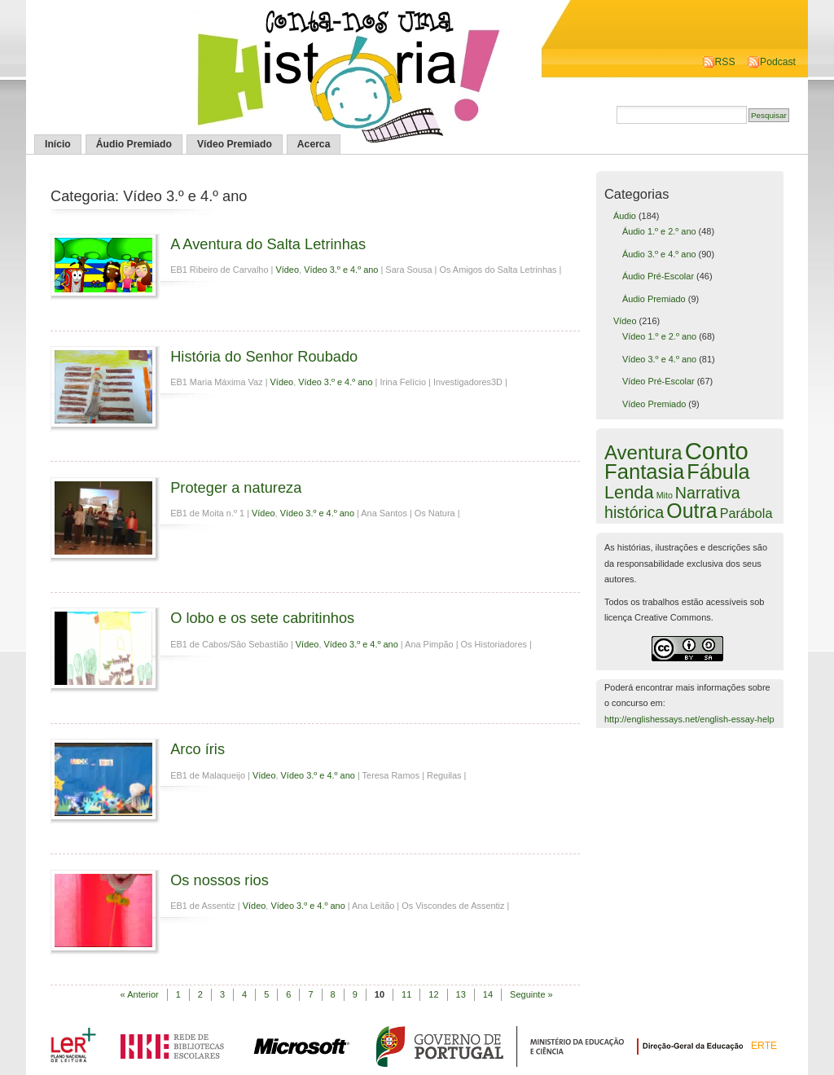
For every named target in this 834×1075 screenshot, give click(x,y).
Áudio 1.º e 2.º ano (659, 231)
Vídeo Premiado (234, 144)
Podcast (778, 62)
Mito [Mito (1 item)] (664, 495)
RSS (725, 62)
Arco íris (197, 748)
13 (461, 994)
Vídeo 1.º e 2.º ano (659, 336)
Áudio (624, 216)
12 (433, 994)
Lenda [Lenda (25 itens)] (629, 492)
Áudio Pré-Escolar (658, 276)
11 (406, 994)
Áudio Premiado (134, 144)
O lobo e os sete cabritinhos (262, 617)
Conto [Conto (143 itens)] (716, 450)
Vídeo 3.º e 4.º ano (341, 269)
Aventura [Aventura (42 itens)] (643, 452)
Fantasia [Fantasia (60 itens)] (644, 471)
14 (488, 994)
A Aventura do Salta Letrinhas (268, 243)
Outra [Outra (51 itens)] (691, 510)
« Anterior (140, 994)
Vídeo (287, 269)
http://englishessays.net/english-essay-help (689, 719)
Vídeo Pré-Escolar (658, 381)
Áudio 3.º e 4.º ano (659, 254)
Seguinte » (531, 994)
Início (58, 144)
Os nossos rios (219, 880)
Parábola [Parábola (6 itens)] (746, 513)
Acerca (314, 144)
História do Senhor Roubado (264, 356)
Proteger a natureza (235, 487)
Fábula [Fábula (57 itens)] (718, 471)
